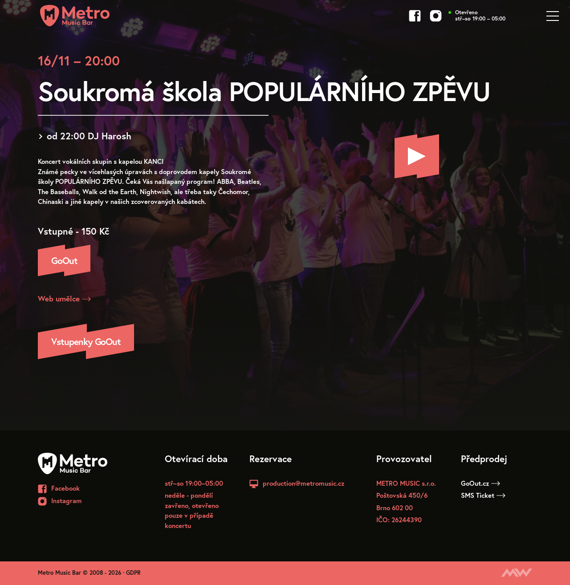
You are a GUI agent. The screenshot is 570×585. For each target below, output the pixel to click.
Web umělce (64, 298)
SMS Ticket (483, 495)
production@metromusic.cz (303, 483)
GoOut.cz (480, 483)
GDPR (133, 573)
